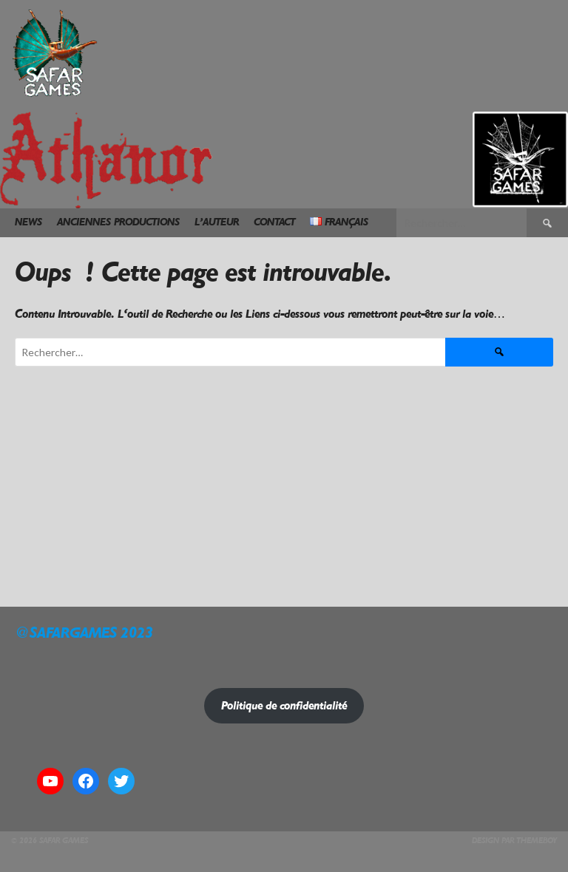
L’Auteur (217, 222)
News (28, 222)
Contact (274, 222)
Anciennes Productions (118, 222)
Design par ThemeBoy (514, 840)
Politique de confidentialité (284, 705)
